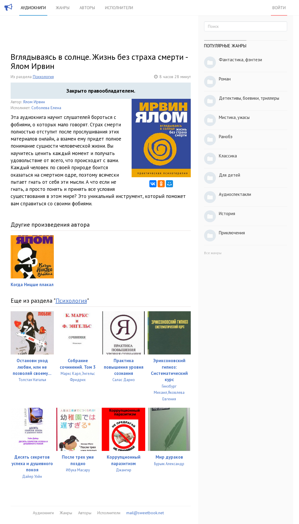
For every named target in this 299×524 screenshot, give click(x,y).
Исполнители (119, 7)
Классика (228, 156)
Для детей (229, 175)
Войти (279, 7)
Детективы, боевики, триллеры (249, 98)
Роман (225, 79)
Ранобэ (225, 136)
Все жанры (213, 253)
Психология (43, 76)
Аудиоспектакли (235, 194)
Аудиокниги (33, 7)
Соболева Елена (46, 107)
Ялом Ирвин (34, 101)
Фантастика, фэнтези (240, 59)
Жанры (63, 7)
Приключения (232, 233)
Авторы (87, 7)
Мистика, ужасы (234, 117)
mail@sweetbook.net (145, 512)
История (227, 213)
